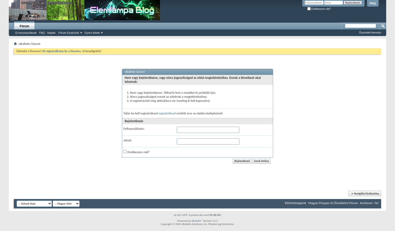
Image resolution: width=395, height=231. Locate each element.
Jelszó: (127, 140)
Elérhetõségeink (295, 203)
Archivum (366, 203)
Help (373, 3)
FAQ (42, 32)
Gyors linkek (92, 32)
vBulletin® (197, 220)
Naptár (51, 32)
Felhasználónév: (134, 128)
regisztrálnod (167, 113)
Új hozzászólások (26, 32)
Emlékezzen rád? (319, 9)
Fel (376, 203)
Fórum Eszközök (68, 32)
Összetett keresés (370, 32)
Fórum (24, 26)
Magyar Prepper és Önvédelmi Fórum (333, 203)
